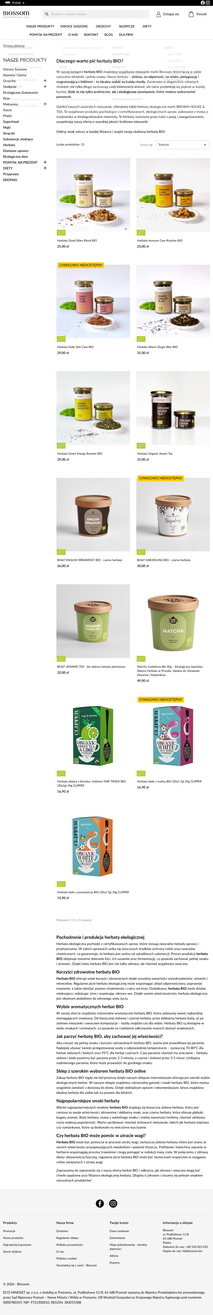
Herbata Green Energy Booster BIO (79, 453)
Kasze (7, 110)
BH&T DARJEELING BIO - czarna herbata (163, 560)
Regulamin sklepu (67, 1238)
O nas (73, 34)
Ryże (6, 98)
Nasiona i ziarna (14, 75)
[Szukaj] (96, 14)
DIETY (147, 26)
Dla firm (126, 34)
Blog (108, 34)
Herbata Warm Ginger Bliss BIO (157, 347)
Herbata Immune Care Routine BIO (159, 240)
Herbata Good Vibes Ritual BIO (77, 240)
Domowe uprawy (15, 151)
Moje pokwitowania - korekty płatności (128, 1247)
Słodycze (127, 26)
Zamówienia (117, 1238)
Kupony (115, 1262)
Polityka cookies (66, 1258)
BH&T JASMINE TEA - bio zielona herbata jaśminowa (91, 666)
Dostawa (62, 1231)
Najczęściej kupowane (17, 1244)
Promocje (9, 1231)
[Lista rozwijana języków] (14, 2)
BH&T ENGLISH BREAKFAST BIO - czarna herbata (89, 560)
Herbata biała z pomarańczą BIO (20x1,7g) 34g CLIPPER (93, 892)
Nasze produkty (40, 26)
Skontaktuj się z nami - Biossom (76, 1265)
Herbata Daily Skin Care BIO (75, 347)
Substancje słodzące (18, 139)
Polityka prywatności (69, 1244)
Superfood (11, 121)
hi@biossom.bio (192, 1251)
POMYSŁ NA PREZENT (46, 34)
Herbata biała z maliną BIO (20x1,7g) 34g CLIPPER (169, 781)
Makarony (10, 104)
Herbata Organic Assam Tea (154, 453)
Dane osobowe (119, 1231)
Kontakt (91, 34)
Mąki (7, 127)
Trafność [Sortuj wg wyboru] (183, 144)
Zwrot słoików (12, 1251)
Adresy (114, 1256)
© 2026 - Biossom (16, 1284)
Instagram (113, 1203)
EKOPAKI (10, 180)
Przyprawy (11, 174)
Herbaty (9, 145)
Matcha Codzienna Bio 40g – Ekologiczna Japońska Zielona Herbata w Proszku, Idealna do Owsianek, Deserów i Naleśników (170, 671)
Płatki (7, 116)
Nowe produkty (13, 1238)
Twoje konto (119, 1223)
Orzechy (103, 26)
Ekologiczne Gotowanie (20, 92)
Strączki (9, 133)
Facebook (100, 1203)
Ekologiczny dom (15, 156)
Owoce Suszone (74, 26)
